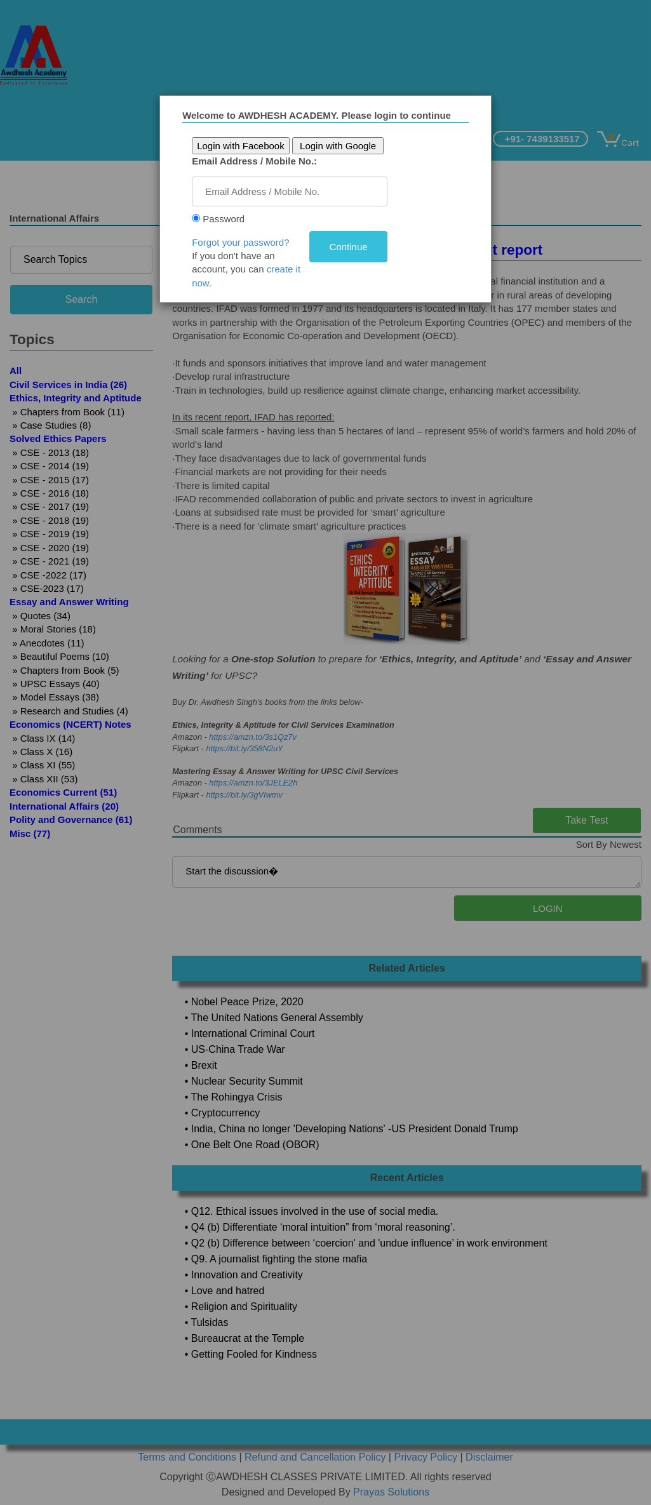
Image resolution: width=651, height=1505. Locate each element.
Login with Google (342, 145)
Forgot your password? (244, 242)
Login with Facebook (245, 145)
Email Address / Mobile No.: (258, 161)
